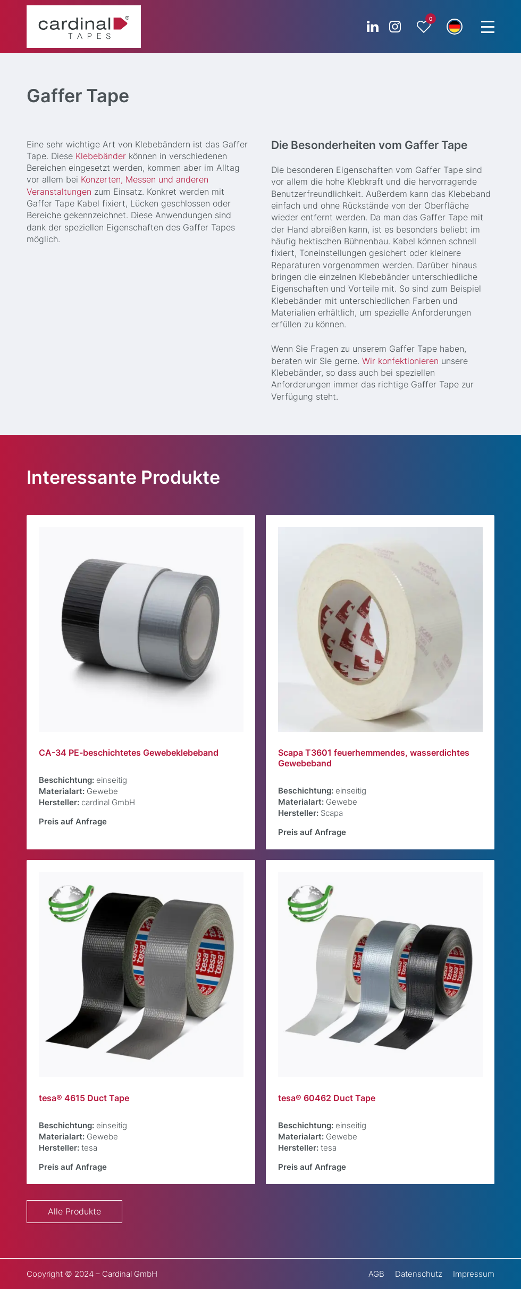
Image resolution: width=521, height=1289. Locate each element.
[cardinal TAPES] (84, 26)
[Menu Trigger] (487, 27)
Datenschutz (418, 1274)
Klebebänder (100, 156)
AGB (376, 1274)
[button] (455, 27)
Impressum (473, 1274)
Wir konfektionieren (400, 361)
